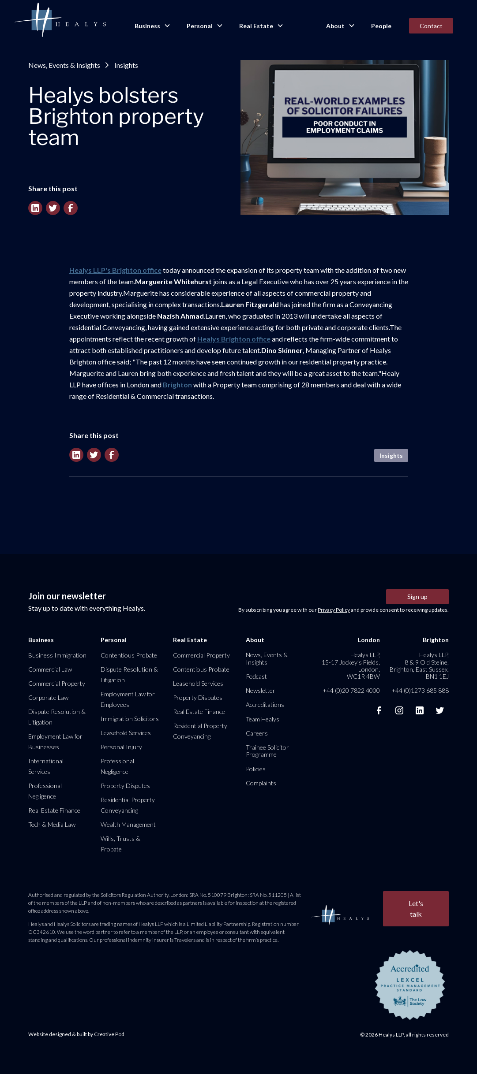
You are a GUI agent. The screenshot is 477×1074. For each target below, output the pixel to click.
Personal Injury (121, 747)
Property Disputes (125, 785)
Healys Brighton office (233, 338)
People (381, 26)
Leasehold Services (126, 732)
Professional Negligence (45, 791)
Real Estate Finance (54, 810)
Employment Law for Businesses (55, 741)
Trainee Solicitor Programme (267, 750)
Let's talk (416, 908)
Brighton (177, 384)
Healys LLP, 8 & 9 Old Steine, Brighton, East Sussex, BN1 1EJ (419, 665)
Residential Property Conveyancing (128, 805)
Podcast (256, 676)
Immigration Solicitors (130, 718)
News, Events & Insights (64, 65)
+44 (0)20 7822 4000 (351, 690)
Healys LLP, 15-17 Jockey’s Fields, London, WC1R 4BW (351, 665)
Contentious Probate (129, 655)
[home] (60, 20)
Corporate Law (48, 697)
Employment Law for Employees (128, 699)
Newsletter (260, 690)
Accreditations (265, 704)
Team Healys (262, 719)
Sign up (417, 596)
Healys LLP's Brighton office (115, 270)
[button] (152, 26)
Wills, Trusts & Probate (120, 844)
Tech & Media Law (51, 824)
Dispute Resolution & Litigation (57, 717)
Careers (257, 733)
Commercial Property (56, 683)
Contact (431, 26)
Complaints (261, 783)
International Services (46, 766)
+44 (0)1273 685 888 (420, 690)
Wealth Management (128, 824)
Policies (256, 769)
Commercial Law (50, 669)
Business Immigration (57, 655)
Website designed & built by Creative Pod (76, 1034)
